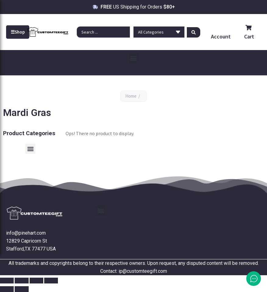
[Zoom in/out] (7, 281)
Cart (249, 32)
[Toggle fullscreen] (21, 281)
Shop (18, 32)
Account (221, 36)
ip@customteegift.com (143, 271)
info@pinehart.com (26, 233)
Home (131, 96)
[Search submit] (193, 32)
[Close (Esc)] (51, 281)
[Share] (36, 281)
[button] (134, 58)
